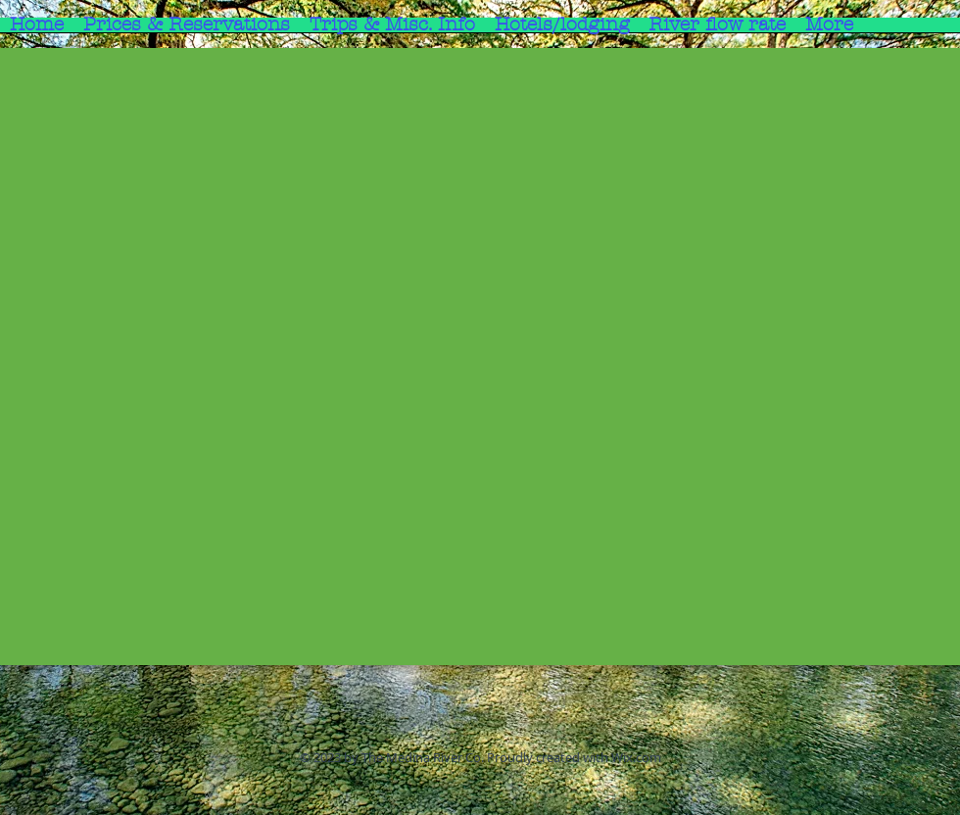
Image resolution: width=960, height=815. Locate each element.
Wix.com (636, 757)
